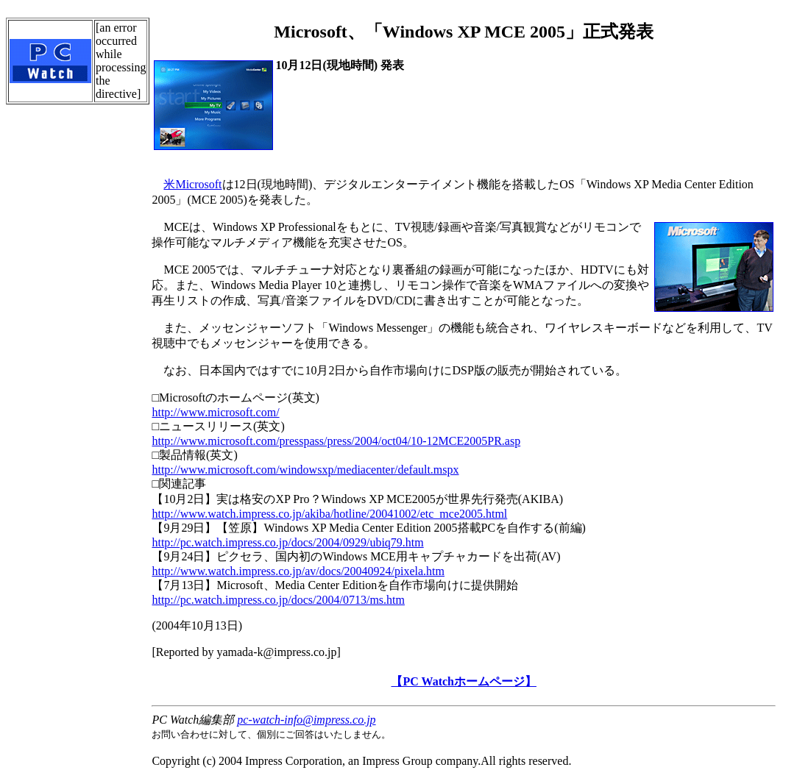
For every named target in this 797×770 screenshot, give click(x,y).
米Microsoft (192, 184)
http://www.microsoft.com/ (215, 412)
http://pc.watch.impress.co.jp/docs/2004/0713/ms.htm (278, 599)
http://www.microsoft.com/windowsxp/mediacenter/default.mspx (305, 469)
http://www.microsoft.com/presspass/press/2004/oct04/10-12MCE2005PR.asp (336, 441)
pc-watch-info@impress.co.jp (306, 719)
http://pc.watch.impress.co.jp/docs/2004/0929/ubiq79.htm (287, 542)
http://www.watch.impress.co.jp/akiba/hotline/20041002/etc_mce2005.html (329, 513)
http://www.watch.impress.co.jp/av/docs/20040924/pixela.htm (298, 571)
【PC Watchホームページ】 (463, 681)
